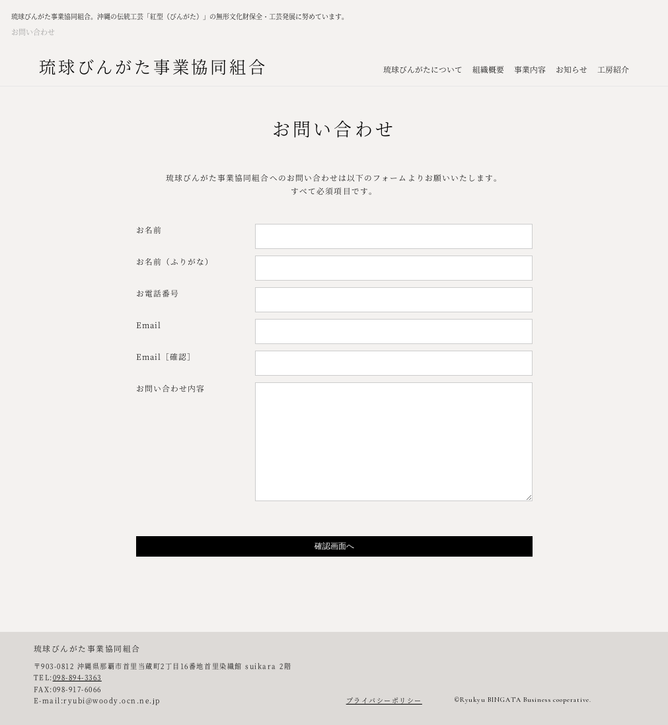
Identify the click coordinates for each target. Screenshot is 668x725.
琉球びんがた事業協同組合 (153, 66)
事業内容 (530, 69)
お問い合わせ (33, 31)
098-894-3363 (77, 677)
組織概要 (488, 69)
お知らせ (571, 69)
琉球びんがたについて (423, 69)
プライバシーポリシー (384, 700)
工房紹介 (613, 69)
